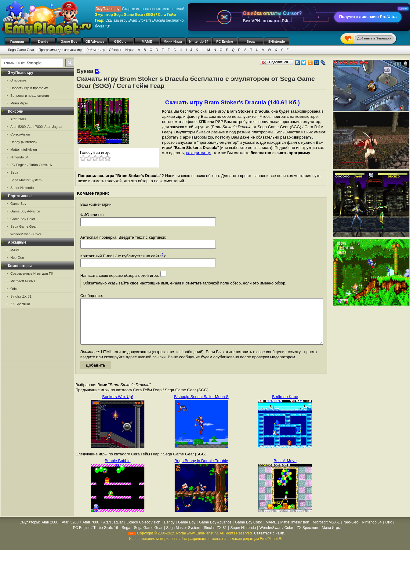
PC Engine (224, 41)
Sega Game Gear (21, 50)
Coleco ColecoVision (143, 531)
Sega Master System (26, 180)
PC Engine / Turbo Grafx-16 (31, 165)
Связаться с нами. (269, 542)
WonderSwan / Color (25, 234)
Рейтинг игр (95, 50)
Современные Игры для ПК (31, 273)
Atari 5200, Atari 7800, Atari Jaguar (36, 126)
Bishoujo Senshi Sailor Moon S (201, 406)
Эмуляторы (29, 531)
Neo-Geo (17, 257)
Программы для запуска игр (60, 50)
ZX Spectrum (20, 304)
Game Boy (69, 41)
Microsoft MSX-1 (22, 281)
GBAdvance (94, 41)
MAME (147, 41)
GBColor (121, 41)
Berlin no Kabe (285, 406)
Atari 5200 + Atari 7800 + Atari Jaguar (92, 531)
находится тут (198, 152)
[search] (31, 63)
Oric (13, 289)
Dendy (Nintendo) (23, 142)
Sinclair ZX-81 (20, 296)
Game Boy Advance (25, 211)
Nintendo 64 (199, 41)
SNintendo (276, 41)
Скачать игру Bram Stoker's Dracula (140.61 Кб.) (232, 102)
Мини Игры (173, 41)
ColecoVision (20, 134)
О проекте (18, 80)
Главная (17, 41)
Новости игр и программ (29, 88)
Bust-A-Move (285, 470)
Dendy (43, 41)
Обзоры (115, 50)
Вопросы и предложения (29, 95)
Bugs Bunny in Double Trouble (201, 470)
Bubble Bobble (118, 470)
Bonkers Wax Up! (117, 406)
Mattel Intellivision (23, 149)
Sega (251, 41)
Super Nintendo (22, 188)
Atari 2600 (18, 119)
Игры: (129, 50)
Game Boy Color (22, 219)
